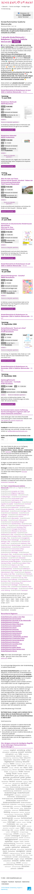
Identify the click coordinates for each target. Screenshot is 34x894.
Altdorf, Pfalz (21, 563)
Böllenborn (21, 568)
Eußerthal (9, 579)
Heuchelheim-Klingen (12, 522)
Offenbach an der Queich (14, 531)
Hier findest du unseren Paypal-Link (12, 420)
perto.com (4, 658)
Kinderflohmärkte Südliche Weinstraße (13, 23)
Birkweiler (9, 495)
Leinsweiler (9, 567)
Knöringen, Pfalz (20, 511)
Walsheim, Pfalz (20, 543)
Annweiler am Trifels (12, 491)
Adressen (8, 452)
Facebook (11, 881)
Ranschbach (23, 534)
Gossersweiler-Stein (12, 498)
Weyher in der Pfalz (12, 565)
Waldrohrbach (15, 505)
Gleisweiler (17, 558)
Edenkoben (9, 513)
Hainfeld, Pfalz (22, 554)
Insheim (15, 516)
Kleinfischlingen (11, 545)
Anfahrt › (3, 119)
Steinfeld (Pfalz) (11, 523)
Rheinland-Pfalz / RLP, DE (8, 26)
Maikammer (10, 507)
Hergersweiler (10, 559)
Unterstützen (5, 884)
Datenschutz (25, 881)
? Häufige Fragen (25, 6)
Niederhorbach (21, 581)
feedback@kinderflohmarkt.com (17, 431)
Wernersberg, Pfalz (12, 583)
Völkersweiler (17, 520)
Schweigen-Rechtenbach (13, 529)
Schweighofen (20, 538)
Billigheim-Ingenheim (12, 493)
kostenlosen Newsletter (8, 482)
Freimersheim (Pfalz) (12, 549)
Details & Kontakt (7, 130)
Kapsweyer (19, 590)
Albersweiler (10, 518)
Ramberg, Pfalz (16, 527)
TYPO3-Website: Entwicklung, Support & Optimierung (11, 888)
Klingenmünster (11, 556)
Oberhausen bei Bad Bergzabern (16, 560)
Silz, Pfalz (19, 577)
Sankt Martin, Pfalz (12, 500)
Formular (24, 471)
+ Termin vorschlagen (14, 6)
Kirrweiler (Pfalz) (11, 536)
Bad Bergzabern (11, 502)
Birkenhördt (21, 547)
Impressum (18, 881)
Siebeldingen (10, 540)
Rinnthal (8, 533)
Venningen (13, 576)
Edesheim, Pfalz (21, 586)
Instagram (4, 881)
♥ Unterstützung (5, 9)
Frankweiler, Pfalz (11, 570)
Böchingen (9, 588)
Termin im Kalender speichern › (10, 122)
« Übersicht (4, 6)
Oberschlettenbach (12, 550)
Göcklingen (9, 585)
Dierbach (19, 497)
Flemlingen (9, 552)
